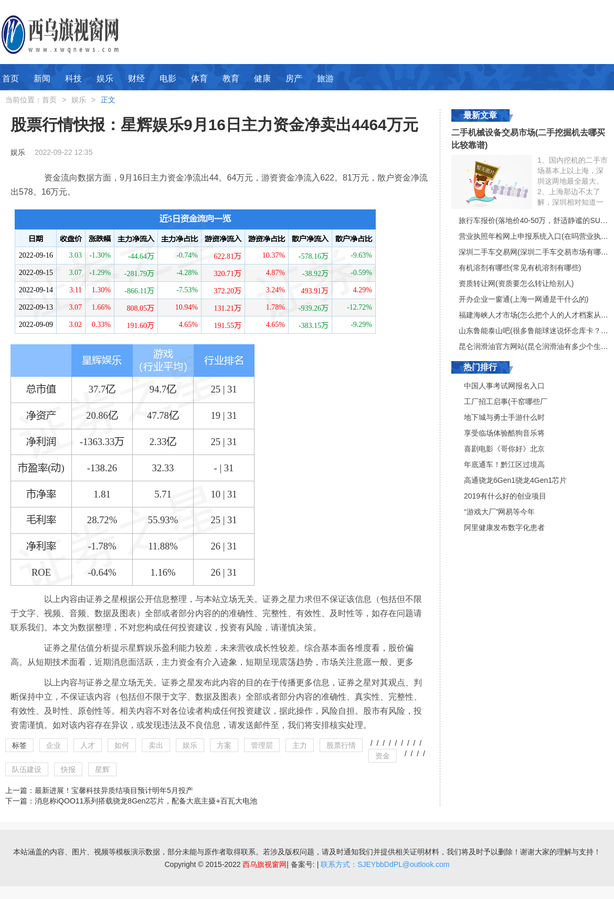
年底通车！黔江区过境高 (504, 464)
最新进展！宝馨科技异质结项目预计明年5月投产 (114, 790)
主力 (299, 745)
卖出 (156, 745)
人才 (87, 745)
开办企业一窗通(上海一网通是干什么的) (523, 299)
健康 (262, 78)
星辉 (102, 769)
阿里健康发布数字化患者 (504, 527)
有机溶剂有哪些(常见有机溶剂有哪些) (520, 267)
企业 (53, 745)
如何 (121, 745)
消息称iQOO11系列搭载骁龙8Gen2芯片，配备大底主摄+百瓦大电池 (146, 801)
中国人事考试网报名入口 (504, 386)
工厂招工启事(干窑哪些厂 (505, 401)
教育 (231, 78)
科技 (73, 78)
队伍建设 (26, 769)
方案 (224, 745)
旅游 (325, 78)
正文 (108, 100)
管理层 (262, 745)
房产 (293, 78)
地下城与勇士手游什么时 (504, 417)
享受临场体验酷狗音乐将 (504, 433)
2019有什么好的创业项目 (505, 496)
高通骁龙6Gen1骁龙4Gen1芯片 (515, 480)
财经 (136, 78)
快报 (68, 769)
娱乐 (105, 78)
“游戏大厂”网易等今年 (499, 511)
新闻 (42, 78)
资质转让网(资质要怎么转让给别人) (516, 283)
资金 (382, 756)
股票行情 (341, 745)
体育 (199, 78)
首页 (10, 78)
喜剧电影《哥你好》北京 (504, 449)
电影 (168, 78)
